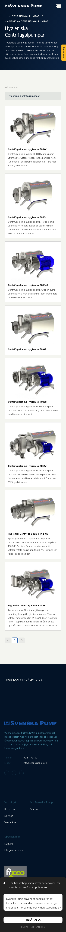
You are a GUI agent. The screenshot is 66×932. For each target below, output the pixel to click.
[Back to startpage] (23, 5)
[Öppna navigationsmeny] (58, 6)
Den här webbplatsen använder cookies (32, 883)
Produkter (10, 809)
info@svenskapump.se (35, 763)
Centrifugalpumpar (26, 16)
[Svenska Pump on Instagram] (6, 773)
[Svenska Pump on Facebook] (14, 773)
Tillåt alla (33, 919)
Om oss (34, 809)
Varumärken (11, 822)
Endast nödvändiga (33, 927)
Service (8, 815)
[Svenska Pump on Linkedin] (21, 773)
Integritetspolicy (13, 850)
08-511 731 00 (30, 757)
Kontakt (8, 843)
